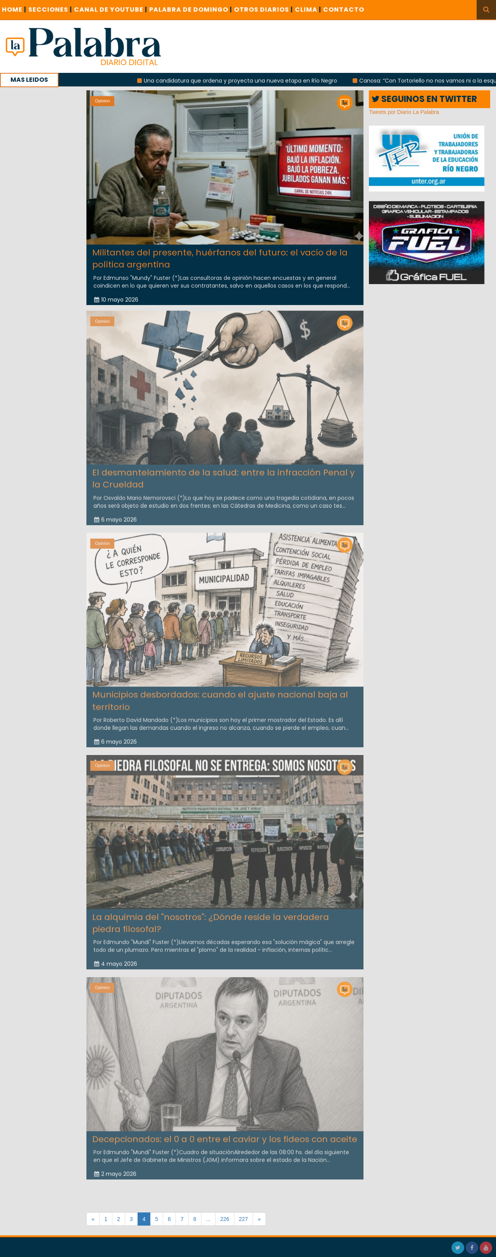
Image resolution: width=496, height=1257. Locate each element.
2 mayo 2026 (115, 1169)
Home (14, 9)
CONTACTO (343, 9)
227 (243, 1219)
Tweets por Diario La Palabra (404, 112)
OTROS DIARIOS (263, 9)
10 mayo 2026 (116, 299)
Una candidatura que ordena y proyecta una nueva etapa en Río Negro (249, 80)
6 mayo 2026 (115, 514)
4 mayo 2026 (115, 959)
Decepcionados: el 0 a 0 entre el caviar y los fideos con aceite (224, 1134)
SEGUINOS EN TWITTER (424, 99)
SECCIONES (50, 9)
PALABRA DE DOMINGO (190, 9)
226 (224, 1219)
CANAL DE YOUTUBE (110, 9)
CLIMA (308, 9)
